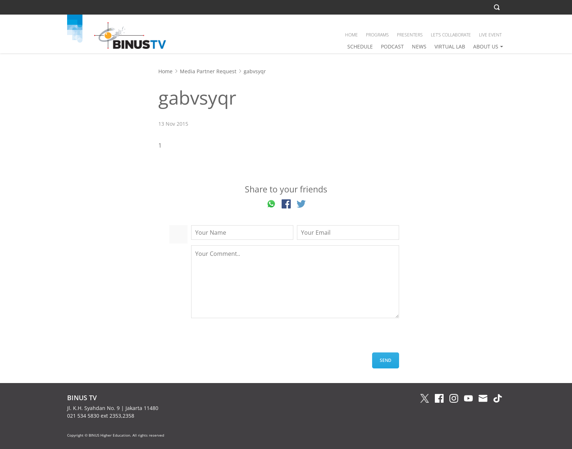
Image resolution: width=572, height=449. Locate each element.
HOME (351, 35)
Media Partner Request (208, 71)
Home (165, 71)
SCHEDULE (360, 46)
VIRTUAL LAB (449, 46)
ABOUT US (485, 46)
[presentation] (246, 338)
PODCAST (392, 46)
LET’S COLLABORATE (451, 35)
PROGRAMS (377, 35)
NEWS (419, 46)
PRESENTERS (410, 35)
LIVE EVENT (490, 35)
